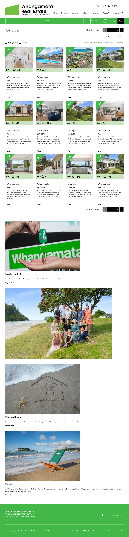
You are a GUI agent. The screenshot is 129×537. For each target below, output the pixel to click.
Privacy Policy (88, 531)
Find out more (9, 495)
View (8, 98)
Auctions (121, 37)
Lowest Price (108, 43)
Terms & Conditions (77, 531)
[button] (65, 12)
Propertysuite (112, 531)
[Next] (121, 30)
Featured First (87, 43)
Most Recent (98, 43)
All (108, 37)
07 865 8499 (110, 6)
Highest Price (119, 43)
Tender (113, 37)
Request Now (9, 283)
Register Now (9, 425)
